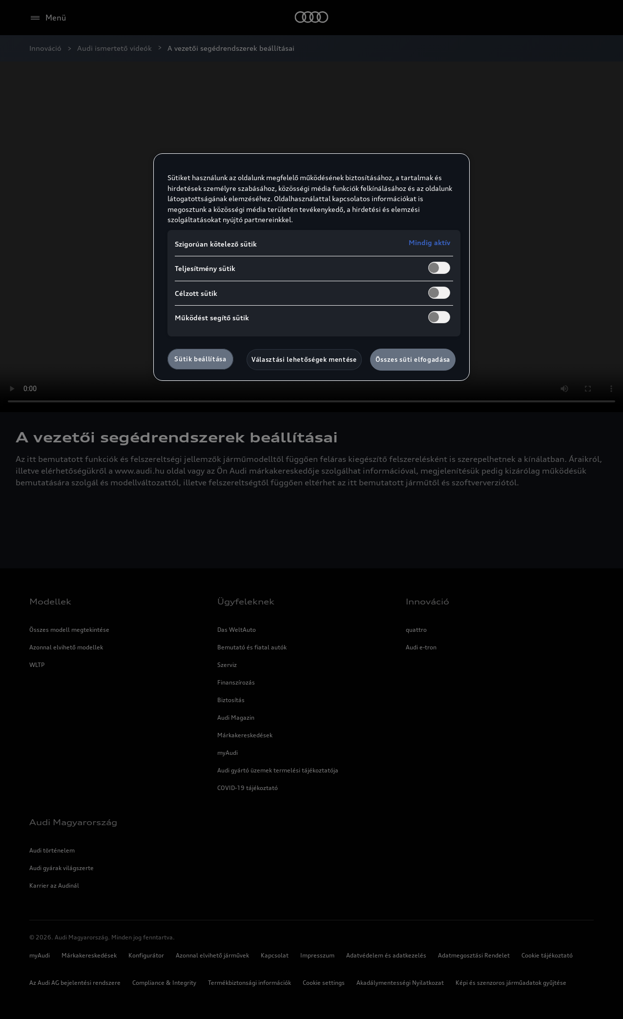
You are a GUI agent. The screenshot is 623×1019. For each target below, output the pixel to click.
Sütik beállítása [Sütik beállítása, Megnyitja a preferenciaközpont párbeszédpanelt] (200, 359)
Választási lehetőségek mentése (304, 359)
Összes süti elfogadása (412, 359)
